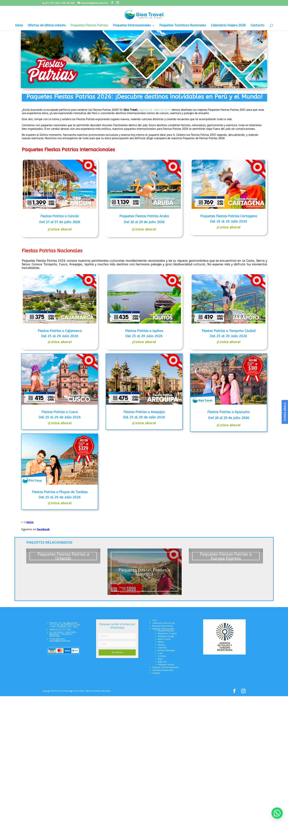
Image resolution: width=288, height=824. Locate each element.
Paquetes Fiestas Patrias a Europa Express (226, 556)
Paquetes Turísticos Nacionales (182, 26)
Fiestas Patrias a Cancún (59, 216)
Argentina (162, 661)
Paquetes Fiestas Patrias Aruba (144, 216)
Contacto (257, 26)
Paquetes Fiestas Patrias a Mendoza (144, 572)
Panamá (161, 644)
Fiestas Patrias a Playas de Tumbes (60, 492)
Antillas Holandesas (166, 650)
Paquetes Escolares (166, 630)
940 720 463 (68, 3)
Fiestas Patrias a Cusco (59, 412)
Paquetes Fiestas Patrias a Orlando (63, 556)
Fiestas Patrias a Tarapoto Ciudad (228, 331)
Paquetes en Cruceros (167, 633)
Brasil (160, 659)
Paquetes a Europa (166, 636)
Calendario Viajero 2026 (228, 26)
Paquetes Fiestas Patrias (89, 26)
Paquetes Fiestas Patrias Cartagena (228, 216)
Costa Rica (162, 647)
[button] (278, 816)
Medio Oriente (164, 639)
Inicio (19, 26)
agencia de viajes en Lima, (155, 109)
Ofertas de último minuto (47, 26)
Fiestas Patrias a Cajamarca (60, 331)
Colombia (162, 656)
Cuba (160, 653)
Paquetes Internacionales (132, 26)
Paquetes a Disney (166, 664)
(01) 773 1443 (52, 3)
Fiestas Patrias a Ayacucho (228, 412)
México (161, 642)
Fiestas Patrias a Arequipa (144, 412)
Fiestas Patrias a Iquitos (144, 331)
